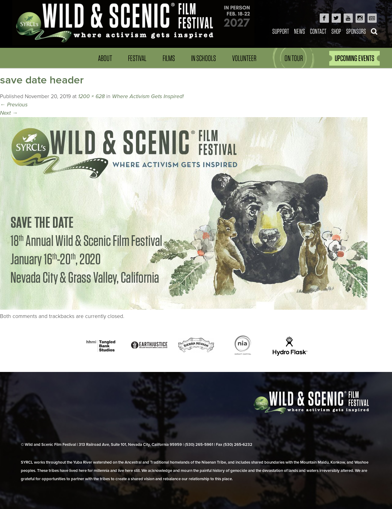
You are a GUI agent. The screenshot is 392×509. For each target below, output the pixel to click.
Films (169, 58)
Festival (137, 58)
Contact (318, 31)
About (105, 58)
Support (280, 31)
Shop (336, 31)
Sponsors (356, 31)
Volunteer (244, 58)
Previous (14, 104)
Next (9, 113)
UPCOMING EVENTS (354, 58)
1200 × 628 (91, 96)
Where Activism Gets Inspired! (148, 96)
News (299, 31)
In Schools (203, 58)
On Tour (294, 58)
